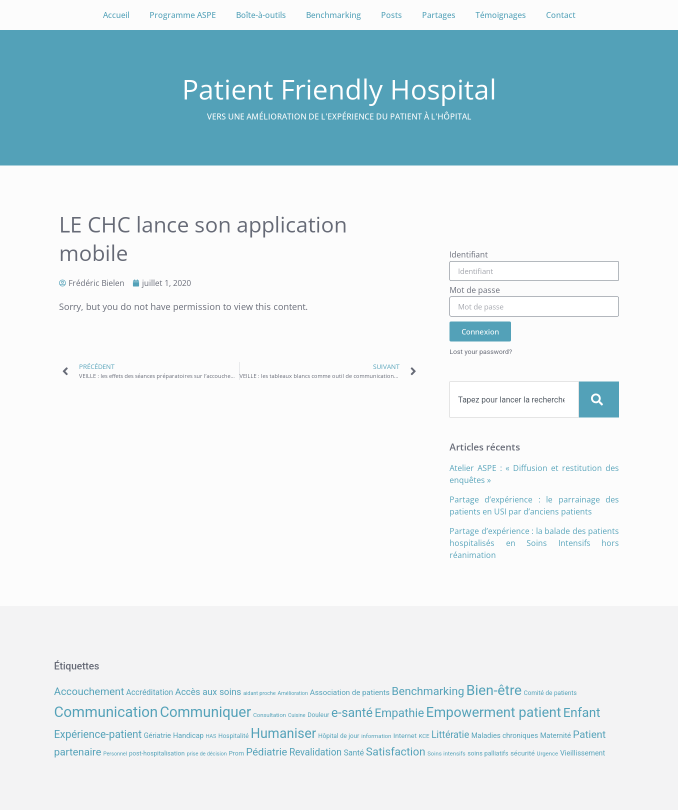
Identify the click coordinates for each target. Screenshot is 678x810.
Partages (439, 15)
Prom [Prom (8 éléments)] (236, 753)
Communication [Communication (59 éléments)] (106, 712)
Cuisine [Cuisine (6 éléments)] (297, 715)
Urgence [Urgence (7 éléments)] (547, 753)
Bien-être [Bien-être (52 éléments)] (494, 690)
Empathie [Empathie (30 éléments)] (399, 713)
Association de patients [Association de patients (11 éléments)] (350, 692)
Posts (391, 15)
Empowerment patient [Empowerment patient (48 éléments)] (493, 712)
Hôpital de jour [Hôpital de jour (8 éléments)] (338, 736)
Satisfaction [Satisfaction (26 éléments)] (396, 751)
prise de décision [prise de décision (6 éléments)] (206, 753)
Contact (561, 15)
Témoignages (501, 15)
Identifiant (469, 255)
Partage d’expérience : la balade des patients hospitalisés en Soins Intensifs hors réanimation (534, 543)
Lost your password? (481, 352)
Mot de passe (475, 291)
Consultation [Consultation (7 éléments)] (269, 715)
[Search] (599, 400)
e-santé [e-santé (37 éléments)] (352, 713)
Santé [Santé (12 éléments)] (354, 753)
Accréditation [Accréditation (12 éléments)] (149, 692)
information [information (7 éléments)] (376, 736)
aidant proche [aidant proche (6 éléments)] (259, 693)
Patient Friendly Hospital (339, 89)
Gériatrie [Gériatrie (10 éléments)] (157, 736)
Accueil (116, 15)
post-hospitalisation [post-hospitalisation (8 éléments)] (156, 753)
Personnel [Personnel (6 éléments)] (116, 753)
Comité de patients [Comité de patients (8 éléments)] (550, 692)
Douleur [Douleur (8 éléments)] (319, 714)
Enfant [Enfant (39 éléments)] (581, 712)
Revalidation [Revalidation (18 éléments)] (315, 752)
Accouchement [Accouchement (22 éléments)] (89, 692)
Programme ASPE (183, 15)
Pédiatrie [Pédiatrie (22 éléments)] (266, 752)
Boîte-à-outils (261, 15)
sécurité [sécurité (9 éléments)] (522, 753)
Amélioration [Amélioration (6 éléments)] (293, 693)
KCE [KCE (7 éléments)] (423, 736)
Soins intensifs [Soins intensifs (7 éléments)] (447, 753)
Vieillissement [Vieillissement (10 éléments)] (582, 753)
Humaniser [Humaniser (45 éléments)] (283, 734)
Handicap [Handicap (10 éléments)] (188, 736)
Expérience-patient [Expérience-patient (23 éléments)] (98, 734)
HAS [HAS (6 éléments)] (211, 736)
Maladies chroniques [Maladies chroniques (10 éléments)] (504, 736)
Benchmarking (333, 15)
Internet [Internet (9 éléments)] (405, 736)
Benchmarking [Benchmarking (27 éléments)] (428, 691)
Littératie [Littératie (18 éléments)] (451, 734)
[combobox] (514, 400)
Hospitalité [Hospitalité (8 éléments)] (233, 736)
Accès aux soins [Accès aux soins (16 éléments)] (208, 691)
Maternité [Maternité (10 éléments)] (555, 736)
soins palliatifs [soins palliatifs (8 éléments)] (488, 753)
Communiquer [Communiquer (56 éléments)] (206, 712)
